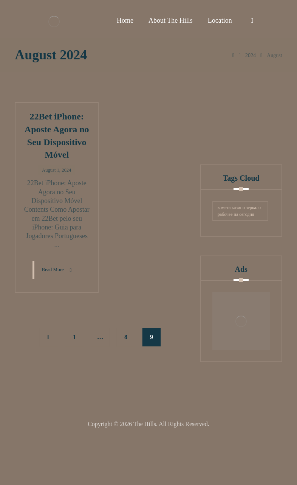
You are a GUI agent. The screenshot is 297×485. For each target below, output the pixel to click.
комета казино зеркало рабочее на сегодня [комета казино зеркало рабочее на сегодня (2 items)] (239, 260)
